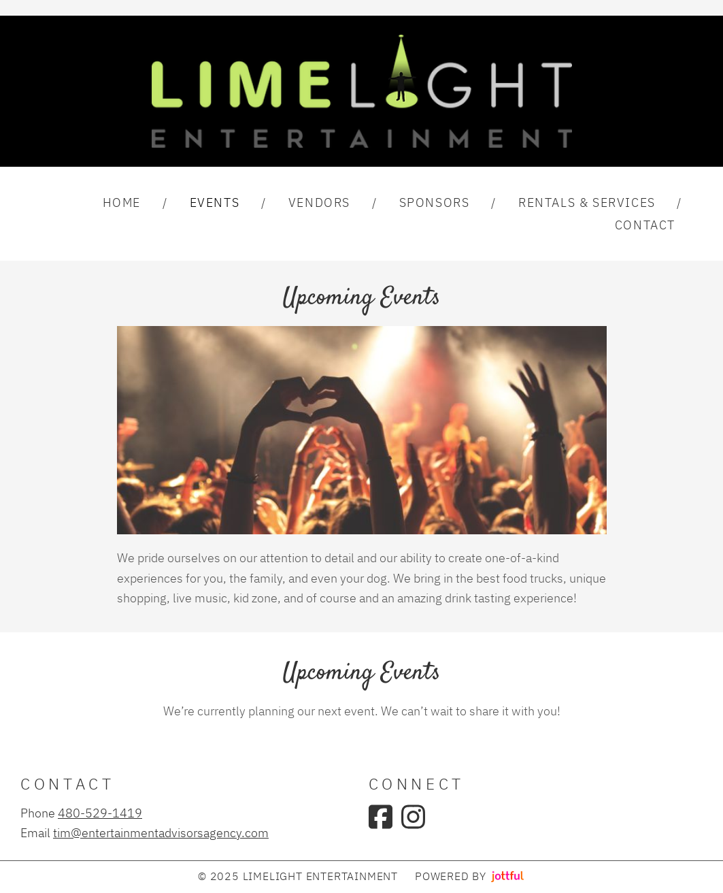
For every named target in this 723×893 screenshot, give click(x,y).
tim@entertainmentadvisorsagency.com (161, 832)
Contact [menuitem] (645, 224)
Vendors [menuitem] (319, 202)
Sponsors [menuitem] (434, 202)
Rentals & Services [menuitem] (587, 202)
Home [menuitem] (122, 202)
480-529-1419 (100, 813)
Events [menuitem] (215, 202)
